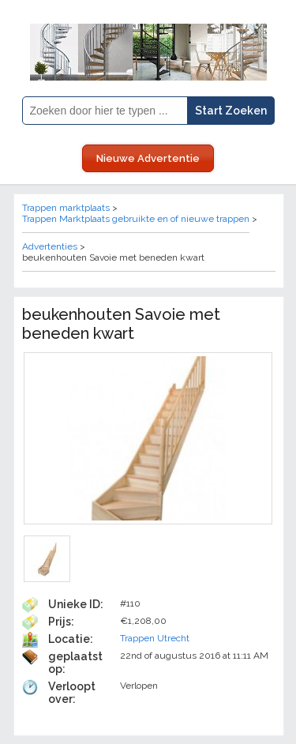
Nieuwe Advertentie (148, 158)
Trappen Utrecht (154, 638)
